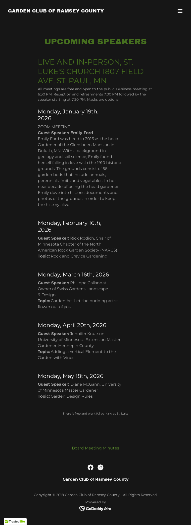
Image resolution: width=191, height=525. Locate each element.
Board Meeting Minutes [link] (95, 448)
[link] (56, 11)
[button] (180, 11)
